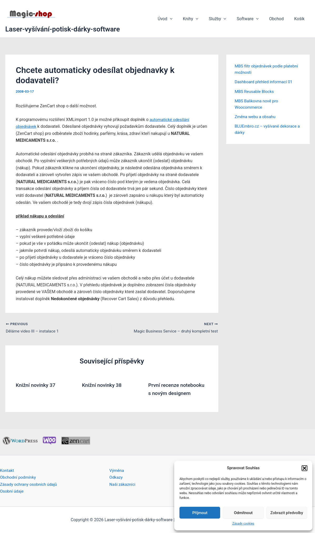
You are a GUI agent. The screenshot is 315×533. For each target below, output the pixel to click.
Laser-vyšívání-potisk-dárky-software (62, 29)
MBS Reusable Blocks (255, 91)
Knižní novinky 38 (102, 385)
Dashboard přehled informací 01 (265, 81)
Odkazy (116, 477)
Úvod (176, 18)
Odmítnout (243, 512)
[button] (304, 468)
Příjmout (199, 512)
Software (253, 18)
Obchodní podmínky (18, 477)
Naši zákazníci (122, 484)
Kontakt (7, 470)
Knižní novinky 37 (36, 385)
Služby (225, 18)
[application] (181, 18)
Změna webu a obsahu (256, 116)
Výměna (117, 470)
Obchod (279, 18)
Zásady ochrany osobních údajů (29, 484)
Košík (300, 18)
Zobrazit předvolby (286, 512)
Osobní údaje (12, 491)
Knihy (200, 18)
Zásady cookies (243, 523)
